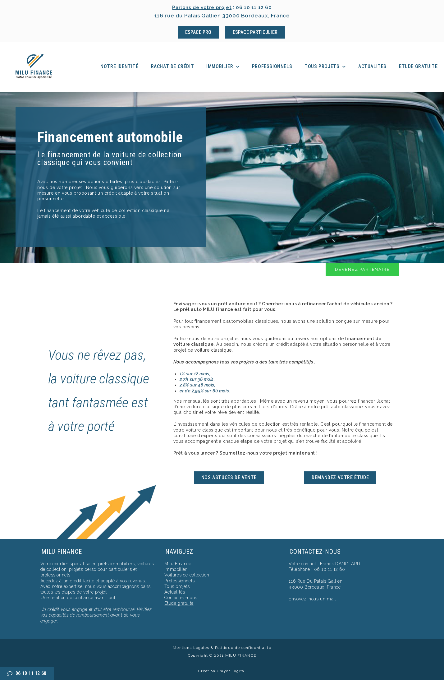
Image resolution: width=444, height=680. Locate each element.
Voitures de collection (186, 574)
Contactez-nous (180, 597)
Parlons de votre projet (201, 7)
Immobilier (223, 67)
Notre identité (119, 66)
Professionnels (272, 66)
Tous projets (325, 67)
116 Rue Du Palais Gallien (315, 581)
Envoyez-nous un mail (312, 598)
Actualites (372, 66)
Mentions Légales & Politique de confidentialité (222, 647)
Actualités (174, 592)
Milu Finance (177, 563)
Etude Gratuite (418, 66)
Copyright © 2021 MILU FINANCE (222, 655)
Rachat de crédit (172, 66)
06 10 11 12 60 (256, 7)
